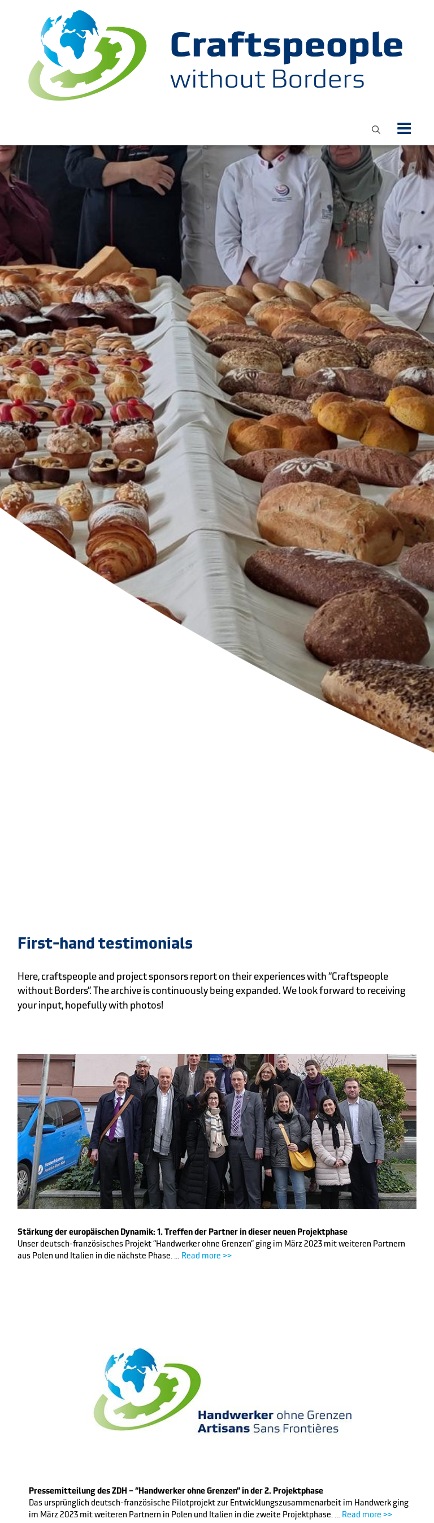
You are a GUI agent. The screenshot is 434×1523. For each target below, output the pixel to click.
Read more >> (206, 1256)
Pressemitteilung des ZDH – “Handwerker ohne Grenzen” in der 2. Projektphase (176, 1491)
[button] (376, 128)
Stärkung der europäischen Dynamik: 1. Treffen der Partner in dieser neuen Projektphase (183, 1232)
